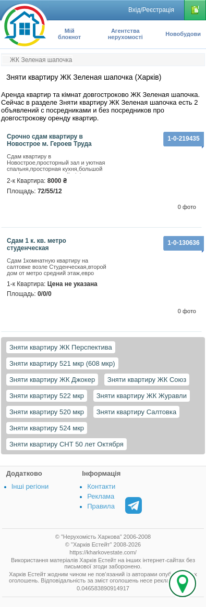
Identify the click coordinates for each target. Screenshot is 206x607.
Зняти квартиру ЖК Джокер (52, 379)
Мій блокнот (69, 34)
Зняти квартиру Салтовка (136, 412)
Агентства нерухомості (125, 34)
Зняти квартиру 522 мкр (46, 396)
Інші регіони (30, 486)
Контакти (101, 486)
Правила (101, 506)
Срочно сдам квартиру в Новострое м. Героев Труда (49, 140)
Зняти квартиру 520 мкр (46, 412)
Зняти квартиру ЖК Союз (146, 379)
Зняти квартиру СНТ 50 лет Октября (66, 444)
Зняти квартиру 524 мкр (46, 428)
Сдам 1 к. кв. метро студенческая (36, 244)
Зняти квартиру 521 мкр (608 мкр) (62, 363)
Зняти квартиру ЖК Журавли (141, 396)
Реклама (100, 496)
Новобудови (183, 34)
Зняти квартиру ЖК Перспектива (60, 347)
